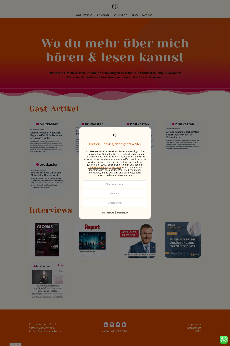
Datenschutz (108, 212)
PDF (119, 167)
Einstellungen (115, 202)
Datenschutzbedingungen (101, 167)
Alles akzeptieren (115, 184)
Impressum (122, 212)
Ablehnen (115, 193)
